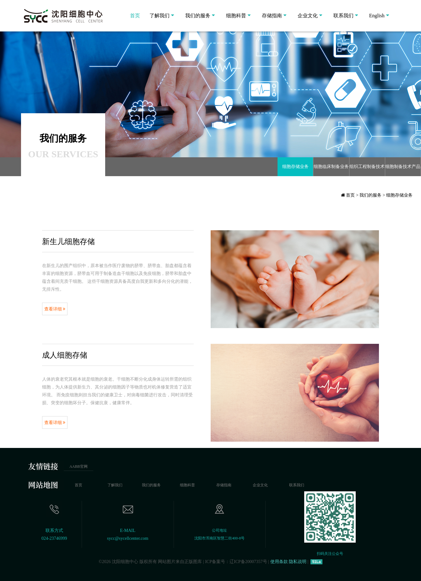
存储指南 (272, 15)
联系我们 (343, 15)
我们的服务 (197, 15)
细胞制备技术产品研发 (402, 170)
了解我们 (159, 15)
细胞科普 (236, 15)
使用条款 (279, 561)
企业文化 (308, 15)
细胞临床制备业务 (331, 166)
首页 (135, 15)
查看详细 (55, 309)
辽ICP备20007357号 (248, 561)
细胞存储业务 (295, 166)
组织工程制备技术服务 (367, 170)
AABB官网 (78, 466)
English (377, 15)
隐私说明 (297, 561)
